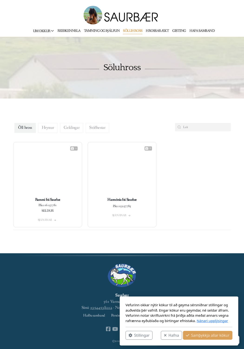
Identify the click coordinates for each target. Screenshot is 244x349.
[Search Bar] (203, 127)
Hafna (114, 335)
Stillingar (82, 335)
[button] (196, 339)
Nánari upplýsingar (155, 320)
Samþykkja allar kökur (150, 335)
